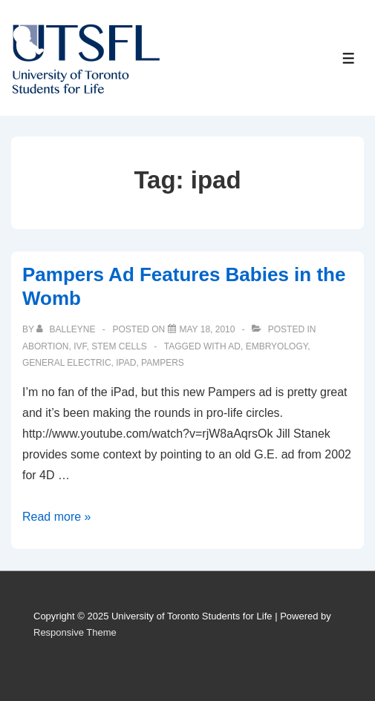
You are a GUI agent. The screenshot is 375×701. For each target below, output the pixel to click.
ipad (126, 363)
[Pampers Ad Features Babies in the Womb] (207, 329)
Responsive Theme (75, 632)
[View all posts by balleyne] (67, 329)
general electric (66, 363)
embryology (277, 346)
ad (234, 346)
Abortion (45, 346)
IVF (80, 346)
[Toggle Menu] (349, 58)
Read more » (56, 516)
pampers (162, 363)
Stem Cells (119, 346)
